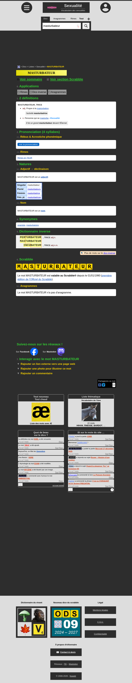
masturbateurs (34, 189)
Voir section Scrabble (65, 79)
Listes (31, 66)
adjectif (44, 177)
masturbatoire (32, 225)
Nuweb (73, 676)
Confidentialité (100, 634)
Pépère (71, 436)
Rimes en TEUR (25, 158)
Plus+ (61, 442)
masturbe (44, 118)
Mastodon (73, 664)
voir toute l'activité (58, 485)
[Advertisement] (66, 46)
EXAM (36, 463)
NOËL (36, 439)
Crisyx (71, 466)
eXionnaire (73, 475)
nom (43, 211)
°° (27, 445)
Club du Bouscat (75, 449)
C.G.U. (100, 622)
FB (65, 664)
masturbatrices (34, 197)
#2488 (89, 436)
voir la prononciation (28, 144)
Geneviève (40, 451)
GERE (30, 457)
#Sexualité (55, 118)
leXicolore (22, 476)
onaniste (21, 225)
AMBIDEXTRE (24, 478)
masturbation (43, 108)
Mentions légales (100, 610)
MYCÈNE (28, 470)
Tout (56, 448)
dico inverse (109, 253)
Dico (24, 66)
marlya (71, 481)
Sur (27, 352)
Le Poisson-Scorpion (101, 475)
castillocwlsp (82, 442)
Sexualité (40, 66)
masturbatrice (34, 193)
